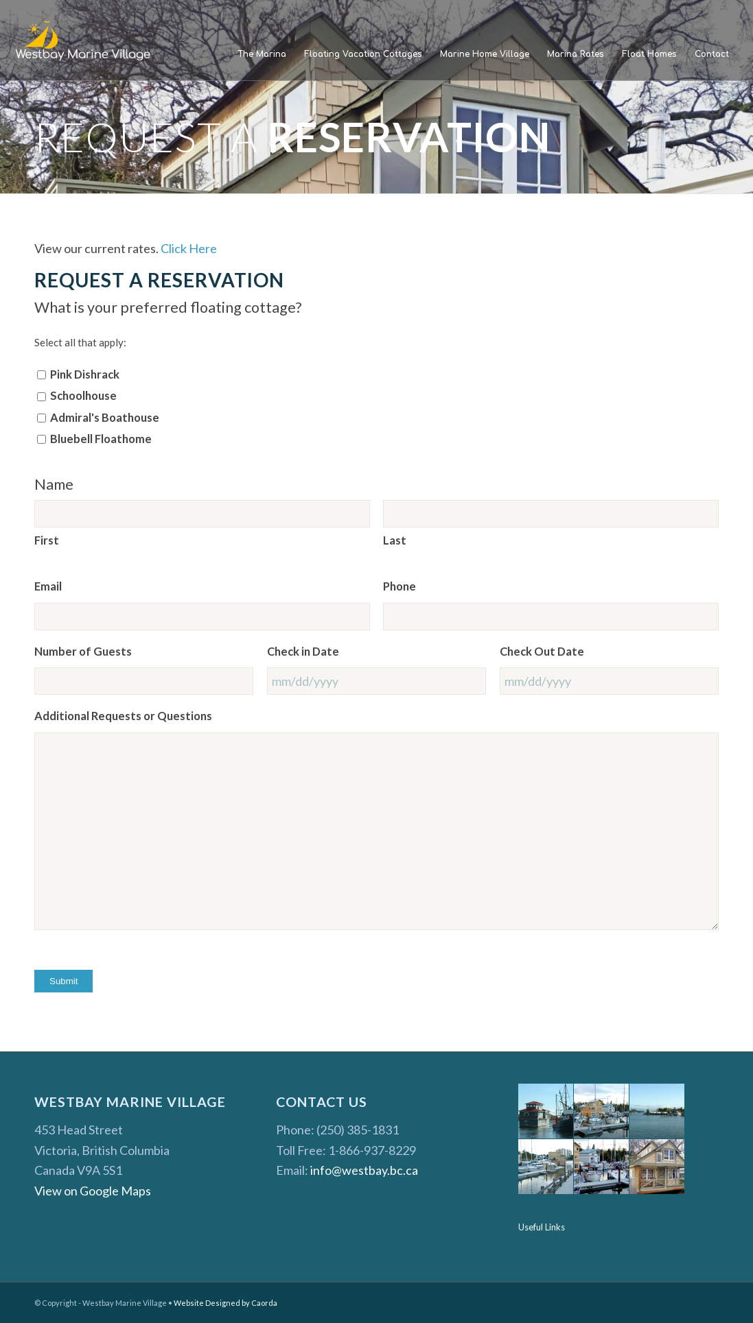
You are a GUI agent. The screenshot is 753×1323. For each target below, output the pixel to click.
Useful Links (541, 1226)
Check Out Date (542, 651)
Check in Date (303, 651)
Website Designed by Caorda (225, 1302)
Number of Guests (83, 651)
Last (394, 540)
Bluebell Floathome (101, 439)
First (46, 540)
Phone (399, 586)
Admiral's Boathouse (104, 418)
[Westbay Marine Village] (83, 40)
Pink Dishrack (84, 374)
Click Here (189, 248)
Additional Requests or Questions (123, 716)
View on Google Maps (92, 1190)
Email (48, 586)
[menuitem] (262, 54)
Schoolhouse (83, 396)
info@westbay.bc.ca (364, 1170)
